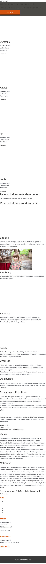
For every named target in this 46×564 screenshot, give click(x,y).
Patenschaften (7, 506)
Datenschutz (7, 515)
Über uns (6, 508)
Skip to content (4, 1)
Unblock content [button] (4, 427)
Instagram (4, 552)
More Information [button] (4, 425)
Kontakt (6, 510)
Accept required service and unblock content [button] (12, 429)
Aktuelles (6, 501)
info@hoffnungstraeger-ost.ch (8, 533)
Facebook (4, 550)
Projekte (6, 504)
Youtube (3, 555)
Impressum (7, 512)
